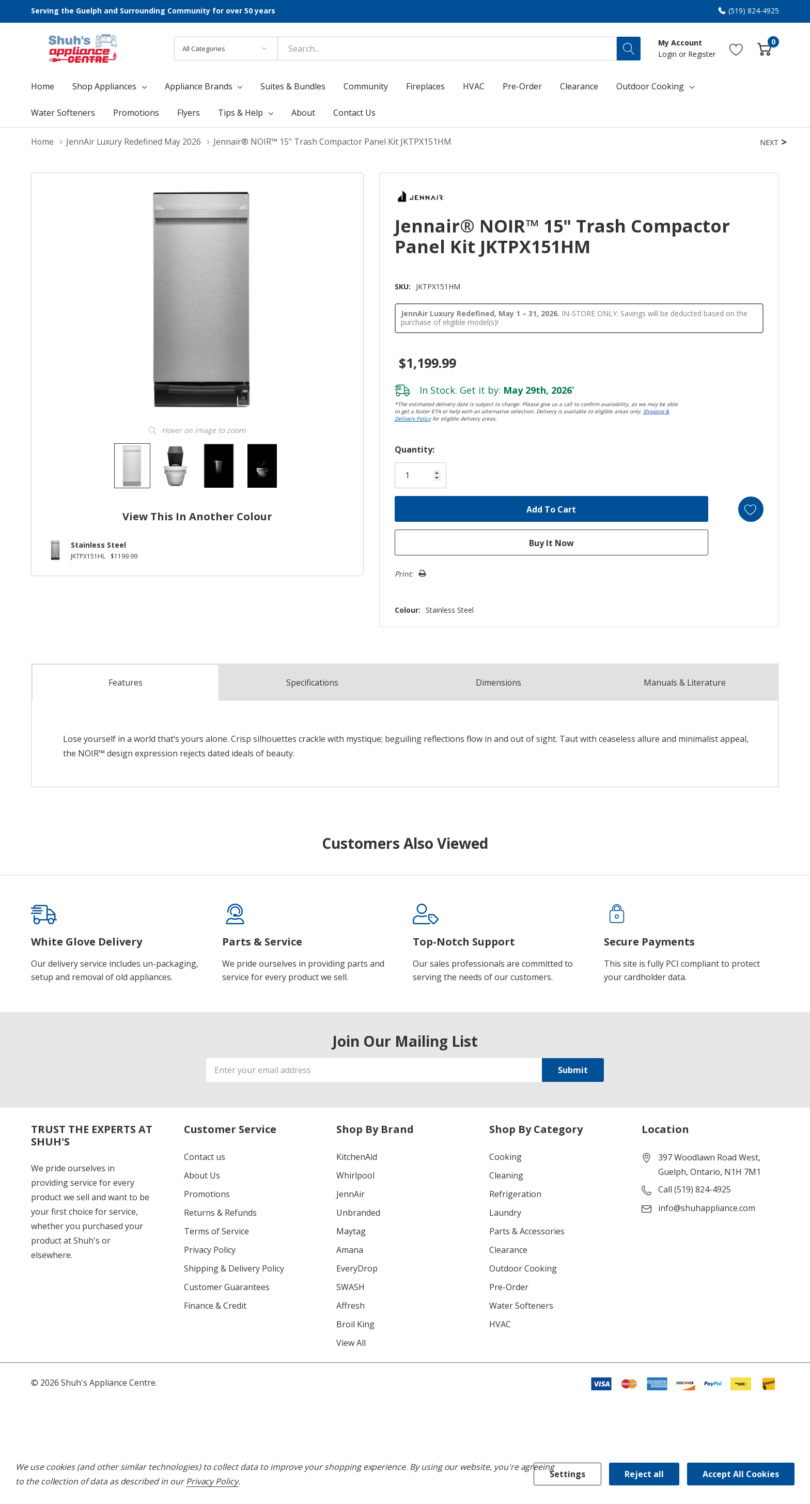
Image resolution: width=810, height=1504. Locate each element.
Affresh (350, 1305)
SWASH (350, 1286)
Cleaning (506, 1175)
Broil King (355, 1323)
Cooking (505, 1156)
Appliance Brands (198, 86)
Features (125, 682)
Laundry (505, 1212)
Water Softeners (521, 1305)
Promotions (207, 1193)
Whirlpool (355, 1175)
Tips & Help (240, 112)
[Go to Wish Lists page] (736, 48)
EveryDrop (357, 1268)
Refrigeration (515, 1193)
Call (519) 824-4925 (694, 1189)
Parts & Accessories (527, 1230)
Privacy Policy (210, 1249)
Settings (567, 1474)
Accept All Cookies (741, 1474)
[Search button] (629, 48)
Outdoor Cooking (650, 86)
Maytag (351, 1230)
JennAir (350, 1193)
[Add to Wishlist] (750, 508)
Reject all (644, 1474)
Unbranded (358, 1212)
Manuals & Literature (685, 682)
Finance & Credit (215, 1305)
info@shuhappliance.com (706, 1207)
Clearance (508, 1249)
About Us (202, 1175)
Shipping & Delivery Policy (234, 1268)
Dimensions (499, 682)
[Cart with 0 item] (764, 48)
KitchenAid (356, 1156)
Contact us (204, 1156)
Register (701, 54)
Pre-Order (508, 1286)
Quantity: (412, 449)
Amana (349, 1249)
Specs (312, 682)
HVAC (500, 1323)
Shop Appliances (104, 86)
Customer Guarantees (227, 1286)
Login (668, 54)
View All (351, 1342)
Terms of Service (216, 1230)
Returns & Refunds (220, 1212)
